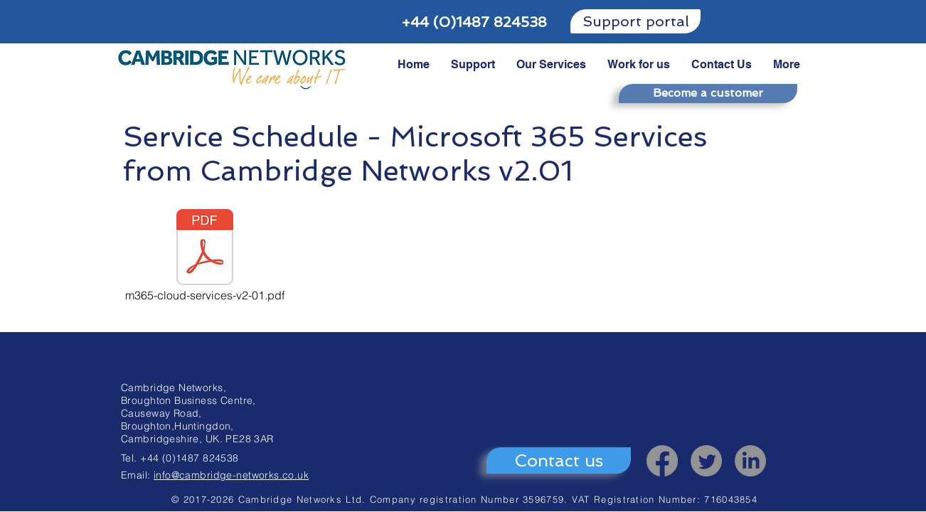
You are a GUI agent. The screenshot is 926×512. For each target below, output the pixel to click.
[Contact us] (558, 460)
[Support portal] (635, 21)
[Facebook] (662, 460)
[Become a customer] (708, 93)
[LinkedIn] (750, 460)
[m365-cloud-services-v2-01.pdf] (205, 256)
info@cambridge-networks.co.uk (231, 475)
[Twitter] (706, 460)
